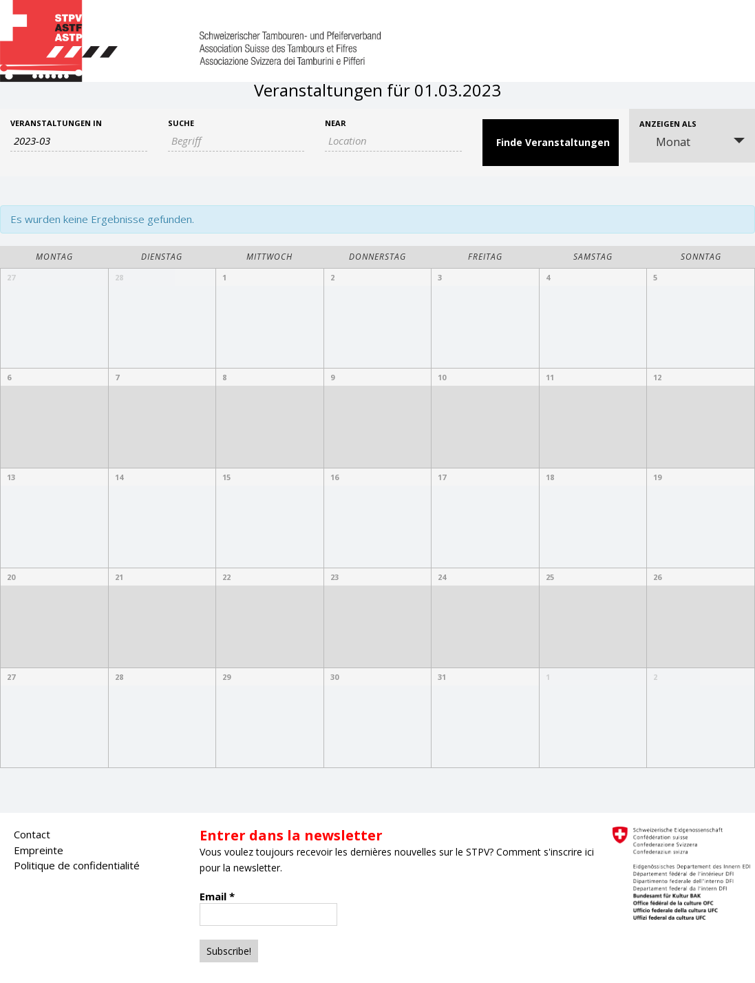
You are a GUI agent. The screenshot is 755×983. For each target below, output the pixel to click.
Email (217, 896)
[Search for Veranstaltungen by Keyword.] (236, 141)
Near (335, 123)
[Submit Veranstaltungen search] (550, 142)
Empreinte (38, 850)
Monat (664, 141)
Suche (181, 123)
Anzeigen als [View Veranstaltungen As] (667, 123)
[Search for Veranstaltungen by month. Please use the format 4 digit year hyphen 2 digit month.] (78, 141)
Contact (32, 834)
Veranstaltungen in (56, 123)
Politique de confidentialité (77, 865)
